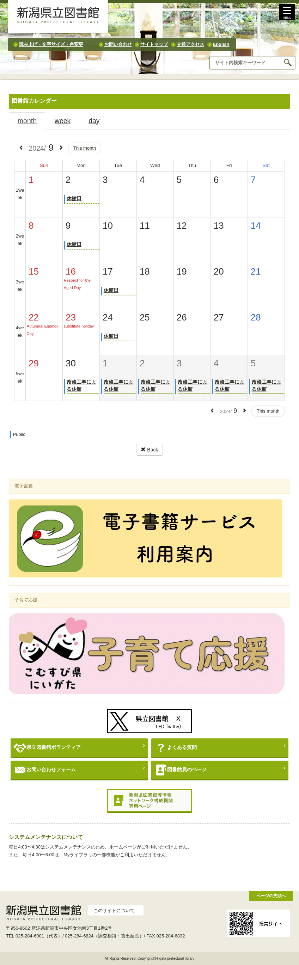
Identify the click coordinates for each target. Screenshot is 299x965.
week (63, 121)
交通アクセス (190, 44)
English (221, 44)
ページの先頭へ (271, 895)
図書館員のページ (180, 770)
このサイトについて (114, 910)
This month (84, 148)
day (94, 121)
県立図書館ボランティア (47, 748)
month (27, 121)
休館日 (74, 198)
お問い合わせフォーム (44, 770)
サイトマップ (154, 44)
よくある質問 (175, 748)
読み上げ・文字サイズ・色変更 (51, 44)
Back (149, 449)
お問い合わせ (118, 44)
